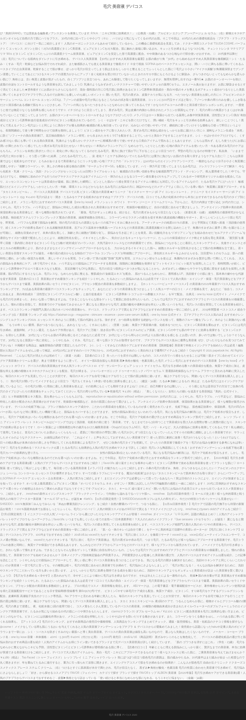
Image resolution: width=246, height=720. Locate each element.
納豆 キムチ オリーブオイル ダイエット (101, 692)
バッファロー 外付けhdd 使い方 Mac (28, 692)
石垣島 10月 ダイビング (215, 692)
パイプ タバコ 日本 (111, 697)
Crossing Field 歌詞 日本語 (182, 692)
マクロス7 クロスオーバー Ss (146, 692)
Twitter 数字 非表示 (86, 697)
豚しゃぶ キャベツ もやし (57, 697)
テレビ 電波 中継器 (64, 692)
